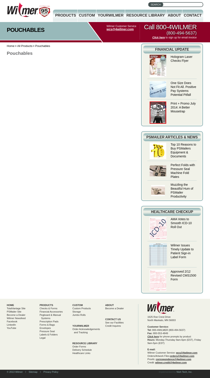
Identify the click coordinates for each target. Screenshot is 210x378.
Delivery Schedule (82, 350)
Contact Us (113, 319)
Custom (87, 15)
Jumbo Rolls (79, 315)
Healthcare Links (81, 353)
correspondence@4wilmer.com (173, 359)
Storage (76, 311)
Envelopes (45, 328)
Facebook (12, 321)
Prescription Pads (49, 321)
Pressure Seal (47, 331)
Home (10, 46)
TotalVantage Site (16, 308)
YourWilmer (111, 15)
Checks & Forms (48, 308)
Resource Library (145, 15)
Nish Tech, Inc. (184, 372)
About (174, 15)
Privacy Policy (50, 372)
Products (65, 15)
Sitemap (33, 372)
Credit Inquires (113, 326)
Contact (193, 15)
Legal (43, 338)
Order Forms (79, 346)
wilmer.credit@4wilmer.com (171, 362)
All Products (24, 46)
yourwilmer (80, 326)
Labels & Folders (49, 334)
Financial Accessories (51, 311)
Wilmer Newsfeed (16, 318)
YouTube (11, 328)
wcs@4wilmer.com (120, 29)
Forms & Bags (47, 324)
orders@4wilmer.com (182, 356)
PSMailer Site (14, 311)
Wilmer (160, 307)
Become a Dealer (16, 315)
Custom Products (81, 308)
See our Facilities (114, 322)
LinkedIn (11, 324)
